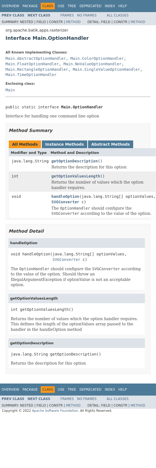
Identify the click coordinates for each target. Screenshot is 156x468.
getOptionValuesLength (75, 176)
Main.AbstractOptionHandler (36, 58)
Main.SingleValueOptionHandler (106, 69)
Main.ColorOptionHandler (97, 58)
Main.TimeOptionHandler (31, 74)
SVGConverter (65, 202)
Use (61, 6)
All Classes (117, 15)
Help (122, 6)
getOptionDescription (74, 161)
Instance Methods (64, 144)
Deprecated (91, 6)
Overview (10, 6)
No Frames (87, 15)
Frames (67, 15)
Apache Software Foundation (55, 411)
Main (10, 90)
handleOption (65, 196)
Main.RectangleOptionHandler (37, 69)
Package (30, 6)
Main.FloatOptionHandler (32, 64)
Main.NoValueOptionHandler (93, 64)
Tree (72, 6)
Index (110, 6)
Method (73, 22)
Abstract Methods (110, 144)
